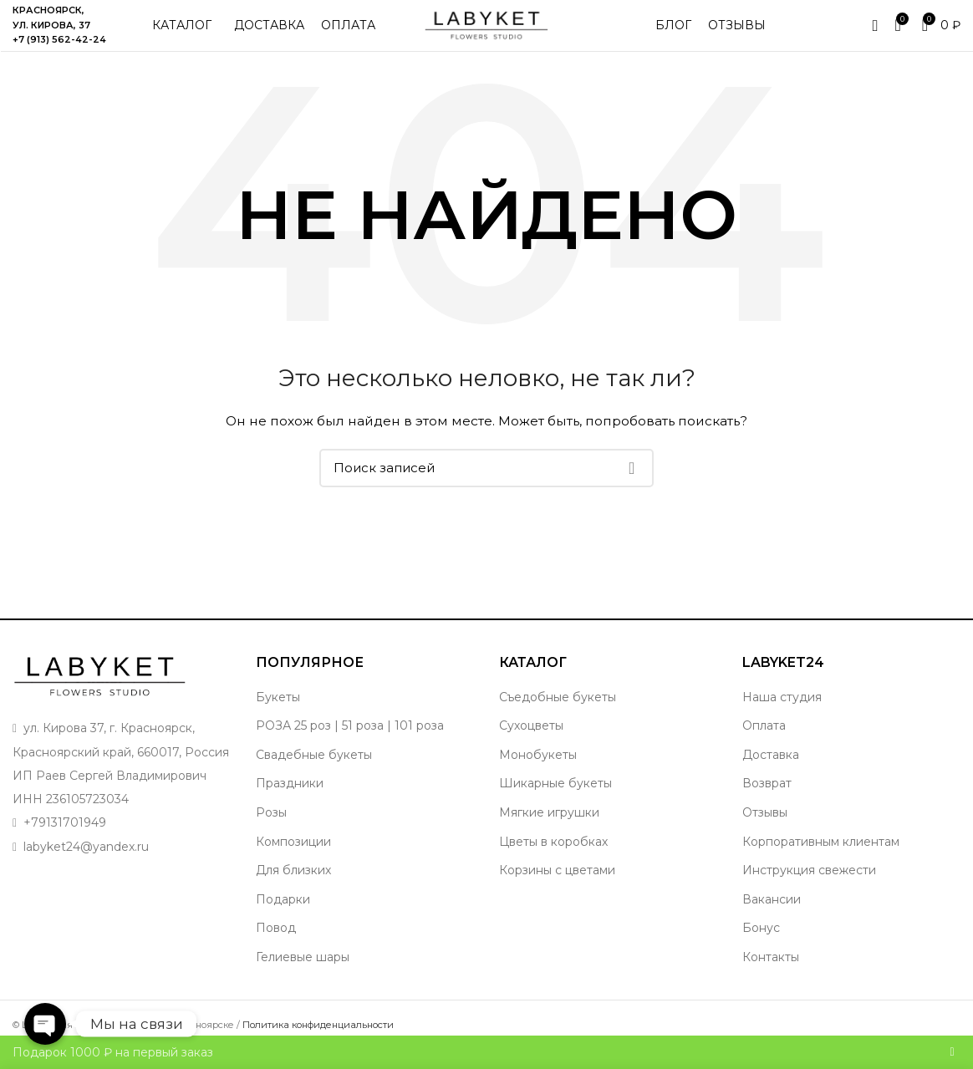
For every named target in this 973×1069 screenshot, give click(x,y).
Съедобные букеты (557, 712)
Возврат (767, 799)
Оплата (764, 741)
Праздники (289, 799)
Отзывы (764, 828)
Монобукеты (538, 770)
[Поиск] (486, 484)
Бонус (761, 944)
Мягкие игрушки (549, 828)
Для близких (293, 885)
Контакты (770, 972)
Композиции (293, 857)
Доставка (770, 770)
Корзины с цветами (557, 885)
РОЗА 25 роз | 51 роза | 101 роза (350, 741)
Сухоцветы (531, 741)
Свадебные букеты (314, 770)
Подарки (283, 915)
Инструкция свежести (809, 885)
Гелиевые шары (302, 972)
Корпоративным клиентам (820, 857)
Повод (276, 944)
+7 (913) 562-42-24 (59, 47)
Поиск (631, 484)
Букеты (278, 712)
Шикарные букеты (555, 799)
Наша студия (782, 712)
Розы (271, 828)
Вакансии (771, 915)
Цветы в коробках (553, 857)
